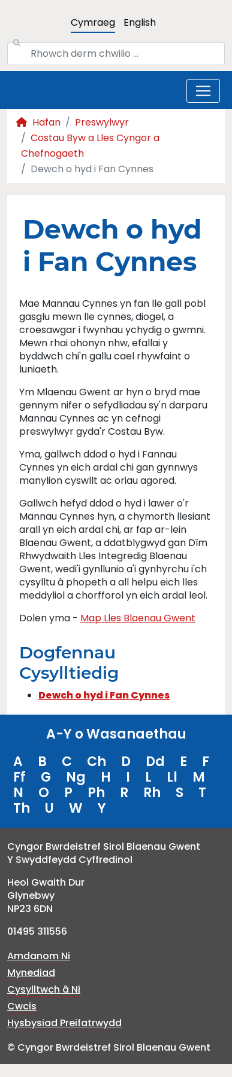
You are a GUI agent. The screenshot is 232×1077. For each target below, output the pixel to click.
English (139, 22)
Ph (96, 792)
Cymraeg (93, 22)
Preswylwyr (102, 122)
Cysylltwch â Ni (43, 989)
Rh (152, 792)
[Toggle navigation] (203, 91)
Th (21, 808)
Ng (76, 777)
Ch (96, 761)
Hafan (38, 122)
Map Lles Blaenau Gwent (137, 618)
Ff (19, 777)
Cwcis (22, 1006)
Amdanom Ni (38, 956)
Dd (155, 761)
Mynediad (31, 973)
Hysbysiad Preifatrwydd (64, 1023)
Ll (172, 777)
